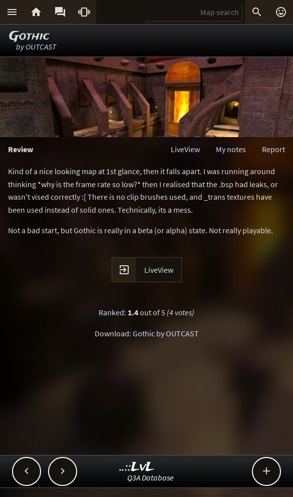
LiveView (185, 149)
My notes (231, 149)
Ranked (111, 312)
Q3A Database (150, 477)
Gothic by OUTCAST (166, 333)
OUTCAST (41, 47)
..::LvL (137, 467)
